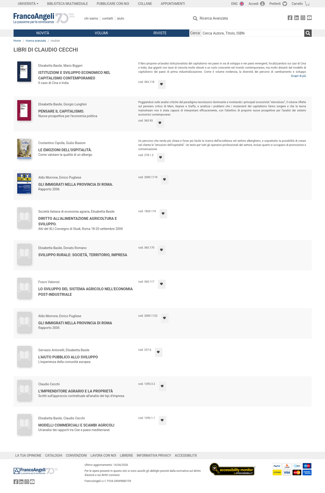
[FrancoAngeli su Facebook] (290, 18)
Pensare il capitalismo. (61, 111)
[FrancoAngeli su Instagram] (303, 18)
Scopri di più (298, 76)
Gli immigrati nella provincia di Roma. (75, 184)
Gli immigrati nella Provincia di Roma (75, 323)
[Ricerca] (308, 33)
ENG (234, 4)
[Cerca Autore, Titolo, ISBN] (252, 33)
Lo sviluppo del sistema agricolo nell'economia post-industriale (85, 292)
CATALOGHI (53, 455)
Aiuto (120, 18)
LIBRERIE (126, 455)
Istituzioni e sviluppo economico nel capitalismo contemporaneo (74, 75)
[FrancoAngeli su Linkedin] (296, 18)
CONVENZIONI (76, 455)
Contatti (107, 18)
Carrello (297, 4)
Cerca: (195, 33)
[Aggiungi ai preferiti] (162, 84)
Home (17, 40)
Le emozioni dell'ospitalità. (65, 150)
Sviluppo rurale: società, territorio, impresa (82, 255)
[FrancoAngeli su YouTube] (309, 18)
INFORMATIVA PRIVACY (154, 455)
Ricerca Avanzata (214, 18)
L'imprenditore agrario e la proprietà (75, 391)
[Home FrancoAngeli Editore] (44, 18)
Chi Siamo (91, 18)
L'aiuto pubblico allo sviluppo (68, 357)
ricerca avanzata (36, 40)
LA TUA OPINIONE (28, 455)
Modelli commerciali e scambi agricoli (76, 425)
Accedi (254, 4)
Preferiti (275, 4)
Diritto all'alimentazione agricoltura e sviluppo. (77, 221)
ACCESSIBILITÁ (186, 455)
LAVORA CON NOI (103, 455)
